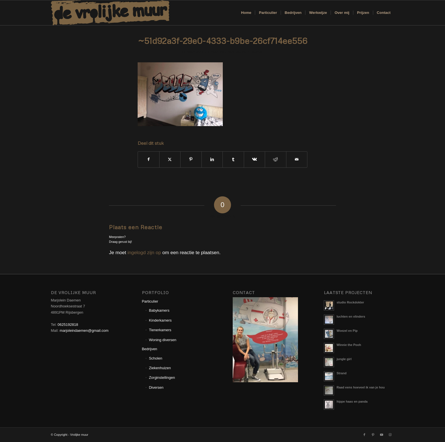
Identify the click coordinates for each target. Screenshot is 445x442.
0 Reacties (216, 52)
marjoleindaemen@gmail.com (84, 330)
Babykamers (159, 310)
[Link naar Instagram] (390, 434)
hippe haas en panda (352, 401)
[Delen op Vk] (254, 159)
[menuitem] (246, 12)
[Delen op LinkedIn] (212, 159)
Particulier (150, 301)
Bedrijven (149, 349)
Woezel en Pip (347, 330)
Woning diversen (163, 340)
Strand (342, 373)
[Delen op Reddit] (275, 159)
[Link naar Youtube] (381, 434)
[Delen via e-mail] (296, 159)
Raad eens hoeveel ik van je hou (361, 387)
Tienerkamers (160, 330)
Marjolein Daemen (249, 52)
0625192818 (68, 324)
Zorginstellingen (162, 377)
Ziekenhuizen (160, 368)
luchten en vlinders (351, 316)
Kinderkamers (160, 320)
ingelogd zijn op (144, 252)
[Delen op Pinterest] (190, 159)
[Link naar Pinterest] (373, 434)
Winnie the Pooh (349, 345)
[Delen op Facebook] (148, 159)
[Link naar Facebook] (364, 434)
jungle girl (344, 359)
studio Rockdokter (350, 302)
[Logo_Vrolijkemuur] (110, 12)
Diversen (156, 387)
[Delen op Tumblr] (233, 159)
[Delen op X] (169, 159)
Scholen (155, 358)
